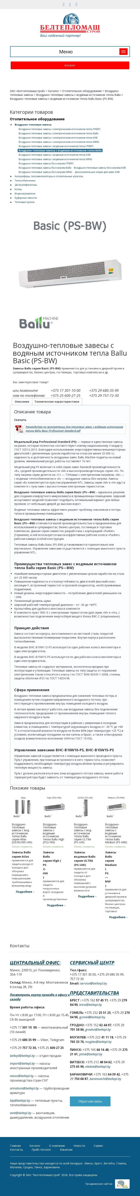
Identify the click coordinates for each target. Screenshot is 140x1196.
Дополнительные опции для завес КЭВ (97, 172)
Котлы (18, 189)
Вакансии (66, 1149)
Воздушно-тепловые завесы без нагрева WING (45, 172)
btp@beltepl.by (20, 1100)
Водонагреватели (25, 193)
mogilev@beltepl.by (98, 1042)
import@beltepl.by (22, 1063)
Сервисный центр (92, 962)
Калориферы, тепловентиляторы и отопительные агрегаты (49, 176)
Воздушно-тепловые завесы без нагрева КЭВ (100, 167)
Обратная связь (90, 1101)
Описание (22, 401)
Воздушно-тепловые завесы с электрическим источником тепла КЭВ (58, 137)
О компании (57, 1145)
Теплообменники (25, 180)
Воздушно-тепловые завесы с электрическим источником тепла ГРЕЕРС (60, 129)
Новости (79, 1145)
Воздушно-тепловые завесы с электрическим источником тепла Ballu (58, 133)
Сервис (98, 1145)
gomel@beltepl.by (92, 1017)
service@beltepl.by (93, 983)
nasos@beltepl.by (22, 1076)
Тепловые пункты (25, 202)
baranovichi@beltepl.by (105, 1079)
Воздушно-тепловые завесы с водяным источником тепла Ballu (78, 95)
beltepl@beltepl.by (22, 1056)
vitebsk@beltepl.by (97, 1066)
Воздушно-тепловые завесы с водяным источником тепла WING (55, 159)
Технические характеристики (56, 401)
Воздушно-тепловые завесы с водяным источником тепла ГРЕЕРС (56, 146)
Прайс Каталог (41, 1149)
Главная (15, 1145)
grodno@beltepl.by (98, 1029)
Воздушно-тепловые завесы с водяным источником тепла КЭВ (54, 154)
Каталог (69, 65)
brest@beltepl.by (90, 1005)
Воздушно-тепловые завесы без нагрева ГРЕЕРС (46, 163)
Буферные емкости (26, 197)
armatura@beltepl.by (24, 1088)
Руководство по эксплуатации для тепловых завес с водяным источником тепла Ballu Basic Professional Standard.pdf (74, 428)
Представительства (94, 993)
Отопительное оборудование (82, 91)
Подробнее (24, 892)
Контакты (16, 1149)
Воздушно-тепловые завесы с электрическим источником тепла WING (59, 142)
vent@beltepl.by (20, 1113)
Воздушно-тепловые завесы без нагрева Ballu (45, 167)
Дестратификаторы (26, 184)
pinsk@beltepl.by (90, 1054)
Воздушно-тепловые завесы (33, 124)
